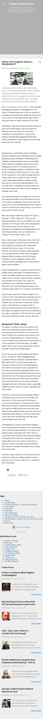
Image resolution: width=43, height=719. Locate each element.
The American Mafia (12, 553)
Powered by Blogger (21, 527)
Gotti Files (8, 511)
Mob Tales (8, 543)
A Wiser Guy (9, 557)
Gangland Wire (10, 555)
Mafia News (22, 475)
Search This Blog (11, 515)
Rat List (7, 521)
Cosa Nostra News (21, 3)
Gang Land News (11, 559)
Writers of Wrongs (11, 541)
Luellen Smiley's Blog (13, 545)
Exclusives (8, 509)
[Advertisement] (21, 36)
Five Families (10, 507)
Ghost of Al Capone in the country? (15, 107)
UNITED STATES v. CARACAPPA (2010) (20, 505)
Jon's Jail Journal (11, 547)
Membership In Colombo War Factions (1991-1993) (24, 519)
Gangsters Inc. (10, 549)
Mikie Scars (9, 523)
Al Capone (11, 475)
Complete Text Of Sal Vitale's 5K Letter (19, 517)
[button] (39, 62)
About (7, 500)
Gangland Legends (11, 551)
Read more (36, 595)
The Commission (11, 513)
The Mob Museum (11, 561)
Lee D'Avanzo (10, 503)
